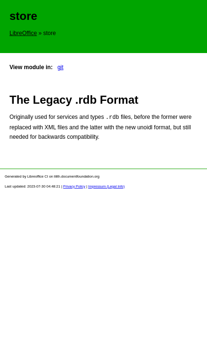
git (60, 67)
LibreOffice (23, 33)
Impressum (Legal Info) (106, 186)
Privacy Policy (74, 186)
